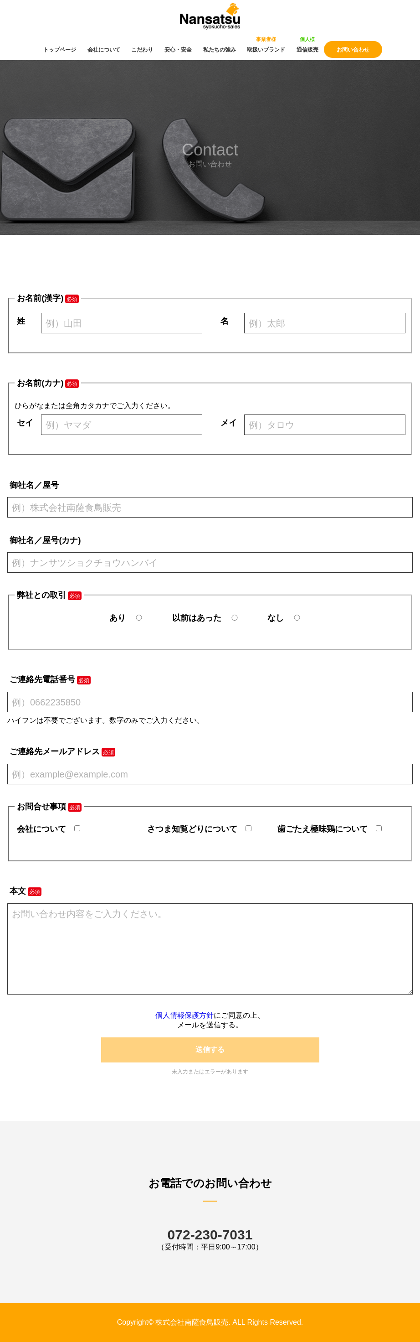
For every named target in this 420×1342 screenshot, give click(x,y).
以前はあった (196, 617)
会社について (103, 50)
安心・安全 (178, 50)
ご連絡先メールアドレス (55, 751)
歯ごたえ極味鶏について (322, 829)
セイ (25, 422)
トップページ (59, 50)
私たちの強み (219, 50)
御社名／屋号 (34, 485)
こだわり (142, 50)
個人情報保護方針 (184, 1015)
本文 (18, 891)
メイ (228, 422)
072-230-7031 (210, 1234)
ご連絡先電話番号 (42, 679)
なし (275, 617)
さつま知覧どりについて (192, 829)
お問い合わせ (353, 50)
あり (117, 617)
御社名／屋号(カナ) (45, 540)
